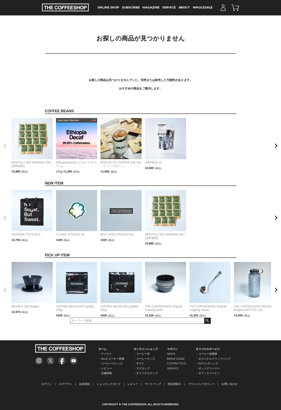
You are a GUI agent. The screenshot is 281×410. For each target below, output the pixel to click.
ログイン (46, 384)
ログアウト (65, 384)
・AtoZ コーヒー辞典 (111, 358)
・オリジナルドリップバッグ (213, 358)
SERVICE (169, 7)
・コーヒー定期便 (206, 353)
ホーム (102, 349)
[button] (5, 145)
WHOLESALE (203, 7)
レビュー (132, 384)
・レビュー (105, 368)
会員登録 (84, 384)
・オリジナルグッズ (146, 373)
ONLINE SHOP (108, 7)
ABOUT (184, 7)
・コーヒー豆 (142, 353)
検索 (207, 321)
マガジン (172, 349)
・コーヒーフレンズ (110, 363)
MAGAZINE (150, 7)
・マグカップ (142, 368)
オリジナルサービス (208, 349)
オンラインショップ (146, 349)
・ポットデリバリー (208, 368)
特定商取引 (174, 384)
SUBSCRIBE (131, 7)
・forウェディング (207, 363)
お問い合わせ (230, 384)
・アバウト (105, 353)
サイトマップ (153, 384)
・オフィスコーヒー (208, 373)
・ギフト (139, 363)
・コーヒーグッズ (144, 358)
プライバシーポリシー (201, 384)
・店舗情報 (105, 373)
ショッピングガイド (109, 384)
